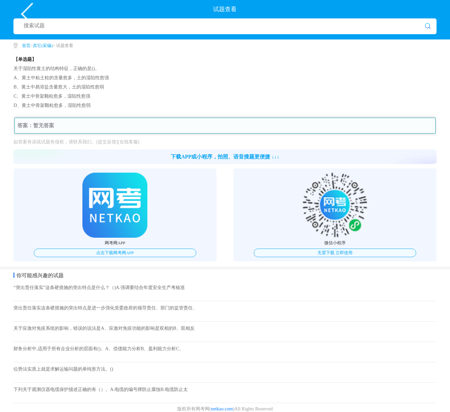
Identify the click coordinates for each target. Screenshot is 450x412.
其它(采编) (43, 45)
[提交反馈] (107, 141)
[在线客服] (128, 141)
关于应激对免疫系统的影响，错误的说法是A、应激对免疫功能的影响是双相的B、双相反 (104, 328)
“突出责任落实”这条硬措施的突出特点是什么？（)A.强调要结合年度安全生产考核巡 (99, 287)
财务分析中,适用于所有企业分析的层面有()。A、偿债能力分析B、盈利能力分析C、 (98, 348)
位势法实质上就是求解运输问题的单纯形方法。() (63, 369)
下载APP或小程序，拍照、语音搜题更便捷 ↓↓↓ (225, 156)
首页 (26, 45)
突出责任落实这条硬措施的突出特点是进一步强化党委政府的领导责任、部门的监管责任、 (105, 307)
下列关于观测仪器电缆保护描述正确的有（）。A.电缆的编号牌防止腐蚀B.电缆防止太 (100, 389)
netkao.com (222, 408)
